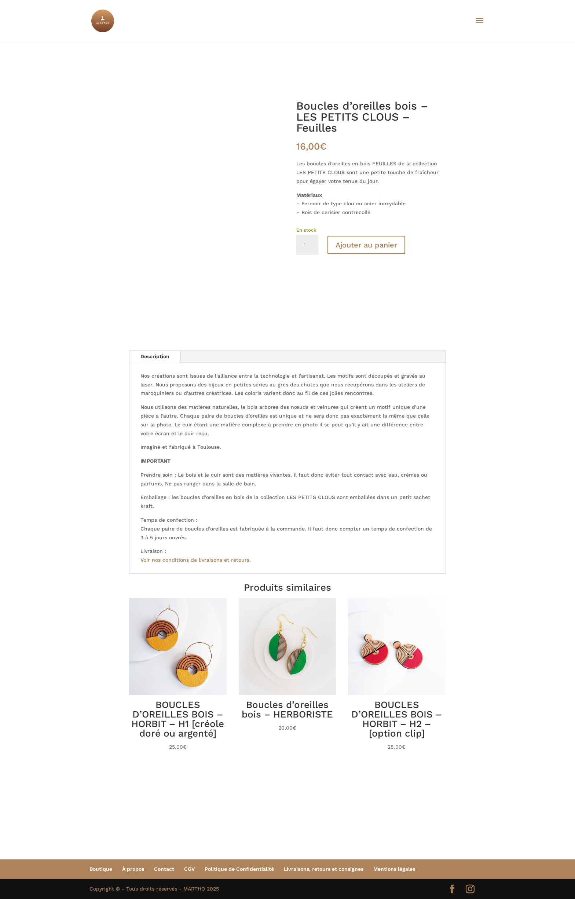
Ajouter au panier (366, 245)
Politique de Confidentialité (239, 869)
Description (154, 356)
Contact (164, 869)
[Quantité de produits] (307, 245)
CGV (189, 869)
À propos (133, 869)
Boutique (100, 869)
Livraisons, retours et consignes (323, 869)
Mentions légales (394, 869)
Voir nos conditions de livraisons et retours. (195, 560)
